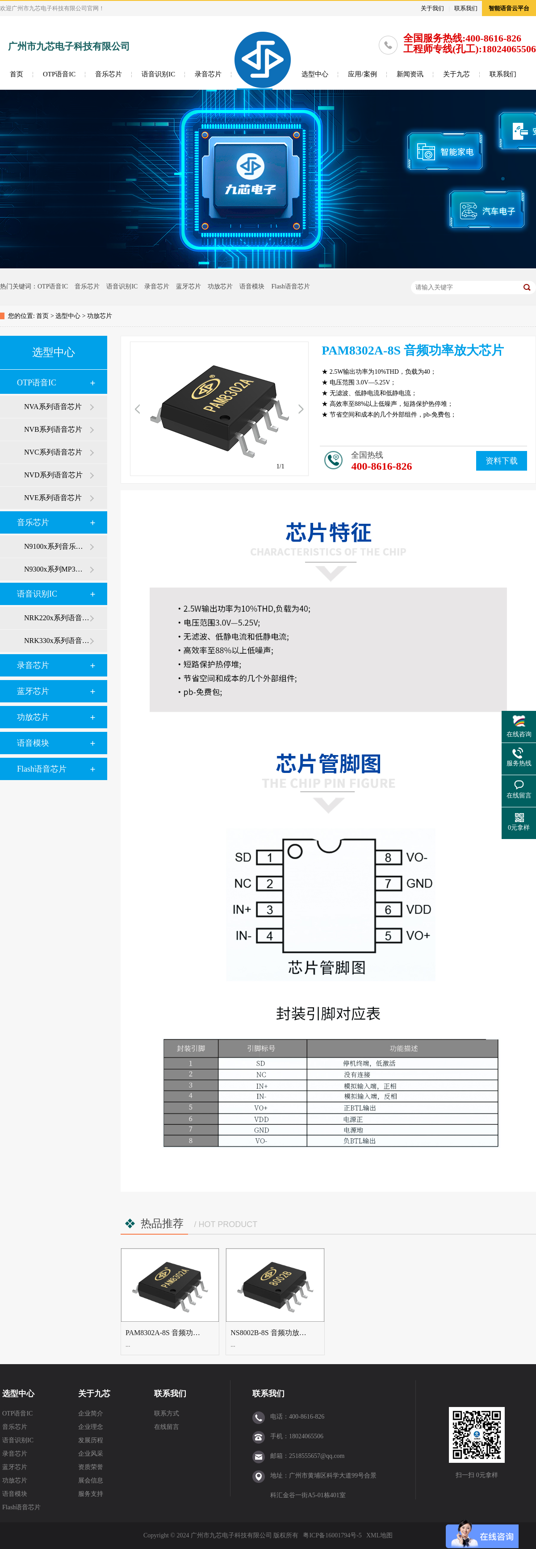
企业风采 (90, 1453)
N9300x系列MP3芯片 (56, 569)
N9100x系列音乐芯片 (56, 546)
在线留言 (166, 1427)
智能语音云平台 (509, 8)
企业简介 (90, 1413)
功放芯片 (220, 286)
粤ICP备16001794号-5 (332, 1535)
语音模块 (251, 286)
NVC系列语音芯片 (53, 452)
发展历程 (90, 1440)
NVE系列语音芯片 (53, 497)
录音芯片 (208, 74)
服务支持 (90, 1494)
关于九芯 (456, 74)
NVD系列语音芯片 (53, 475)
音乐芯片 (108, 74)
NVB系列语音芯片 (53, 429)
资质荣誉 (90, 1467)
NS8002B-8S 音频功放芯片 (271, 1332)
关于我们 (432, 8)
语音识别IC (158, 74)
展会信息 (90, 1480)
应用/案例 (362, 74)
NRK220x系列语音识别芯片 (56, 618)
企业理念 (90, 1427)
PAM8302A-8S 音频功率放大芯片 (177, 1332)
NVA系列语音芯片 (53, 406)
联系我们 (465, 8)
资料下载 (502, 460)
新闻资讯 (410, 74)
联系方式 (166, 1413)
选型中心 (315, 74)
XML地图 (379, 1535)
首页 (16, 74)
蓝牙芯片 (188, 286)
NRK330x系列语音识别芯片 (56, 640)
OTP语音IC (59, 74)
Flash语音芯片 (290, 286)
